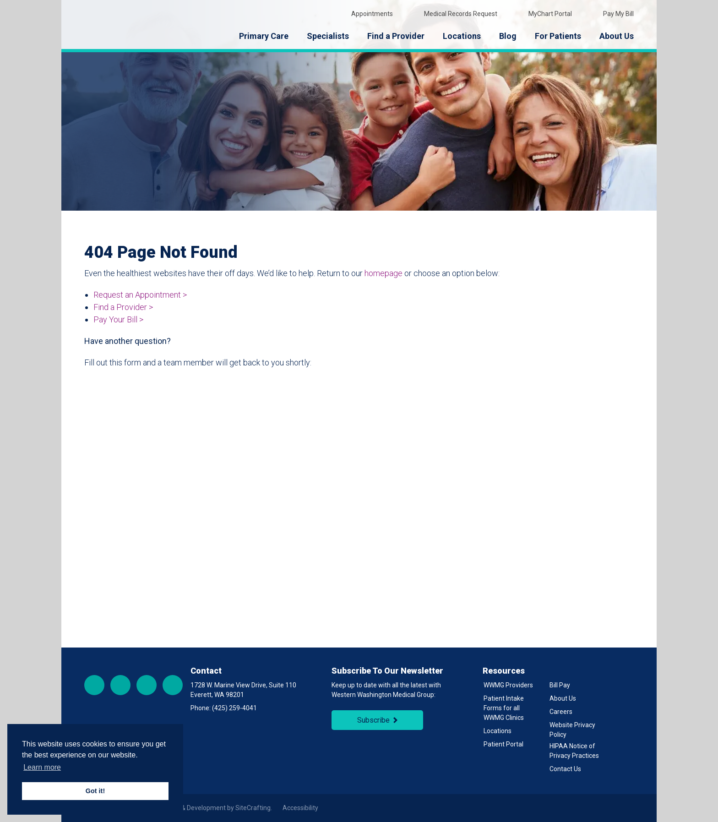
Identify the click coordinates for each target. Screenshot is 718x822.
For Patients (558, 36)
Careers (560, 711)
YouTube (146, 685)
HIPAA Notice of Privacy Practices (574, 750)
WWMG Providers (508, 685)
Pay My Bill (612, 13)
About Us (616, 36)
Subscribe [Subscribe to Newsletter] (373, 720)
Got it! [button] (95, 791)
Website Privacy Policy (572, 729)
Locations (462, 36)
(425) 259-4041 (234, 708)
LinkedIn (173, 685)
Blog (508, 36)
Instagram (120, 685)
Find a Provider (395, 36)
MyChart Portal (544, 13)
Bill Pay (559, 685)
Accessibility (300, 807)
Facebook (94, 685)
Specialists (328, 36)
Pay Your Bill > (118, 319)
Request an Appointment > (140, 294)
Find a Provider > (123, 307)
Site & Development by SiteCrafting (220, 807)
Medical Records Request (454, 13)
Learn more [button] (42, 767)
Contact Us (565, 769)
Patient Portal (503, 744)
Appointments (365, 13)
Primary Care (263, 36)
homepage (383, 273)
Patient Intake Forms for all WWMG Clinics (504, 708)
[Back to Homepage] (141, 24)
